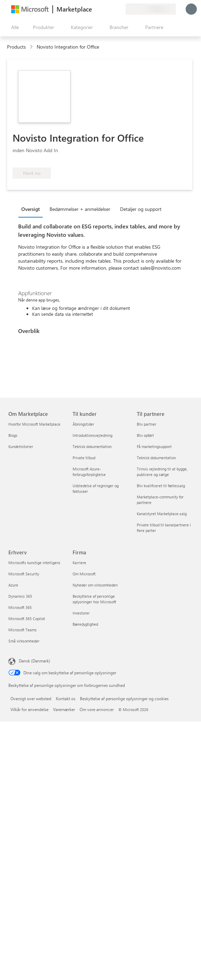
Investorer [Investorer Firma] (81, 613)
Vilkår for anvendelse (29, 709)
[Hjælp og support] (103, 9)
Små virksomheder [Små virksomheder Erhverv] (23, 641)
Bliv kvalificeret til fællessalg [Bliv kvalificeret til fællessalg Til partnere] (161, 485)
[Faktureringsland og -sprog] (151, 9)
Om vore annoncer (97, 709)
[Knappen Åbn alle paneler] (14, 27)
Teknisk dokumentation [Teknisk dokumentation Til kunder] (92, 446)
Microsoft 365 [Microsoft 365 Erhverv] (20, 607)
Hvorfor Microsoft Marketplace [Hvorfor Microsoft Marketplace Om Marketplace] (34, 424)
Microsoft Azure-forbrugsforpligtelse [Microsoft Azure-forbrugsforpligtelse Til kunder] (89, 471)
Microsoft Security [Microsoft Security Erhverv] (23, 573)
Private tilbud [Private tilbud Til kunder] (84, 457)
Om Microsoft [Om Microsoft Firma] (84, 573)
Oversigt (30, 209)
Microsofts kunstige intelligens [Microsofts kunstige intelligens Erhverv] (34, 562)
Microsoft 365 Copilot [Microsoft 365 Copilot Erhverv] (26, 618)
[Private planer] (120, 9)
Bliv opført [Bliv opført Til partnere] (145, 435)
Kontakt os (65, 698)
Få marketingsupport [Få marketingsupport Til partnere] (154, 446)
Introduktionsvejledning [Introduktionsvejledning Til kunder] (92, 435)
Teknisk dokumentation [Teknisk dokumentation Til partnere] (156, 457)
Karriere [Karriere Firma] (79, 562)
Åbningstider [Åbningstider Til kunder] (83, 424)
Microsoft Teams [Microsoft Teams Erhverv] (22, 629)
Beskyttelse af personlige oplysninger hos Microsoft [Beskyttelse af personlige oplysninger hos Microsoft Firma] (94, 599)
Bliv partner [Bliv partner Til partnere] (146, 424)
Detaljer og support (141, 209)
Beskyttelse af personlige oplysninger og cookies (124, 698)
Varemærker (64, 709)
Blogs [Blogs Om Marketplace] (12, 435)
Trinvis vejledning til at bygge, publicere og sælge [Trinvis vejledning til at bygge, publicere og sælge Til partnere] (162, 471)
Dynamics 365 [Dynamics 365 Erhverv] (20, 596)
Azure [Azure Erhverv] (13, 585)
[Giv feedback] (95, 9)
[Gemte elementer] (111, 9)
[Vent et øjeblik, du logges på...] (191, 9)
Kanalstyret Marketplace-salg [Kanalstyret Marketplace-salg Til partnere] (162, 513)
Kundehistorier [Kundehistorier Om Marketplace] (20, 446)
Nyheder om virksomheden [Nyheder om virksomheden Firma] (95, 585)
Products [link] (16, 46)
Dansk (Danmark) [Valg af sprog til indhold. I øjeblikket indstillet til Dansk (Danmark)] (34, 660)
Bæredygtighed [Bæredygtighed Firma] (85, 624)
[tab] (32, 208)
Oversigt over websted (30, 698)
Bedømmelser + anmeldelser (80, 209)
